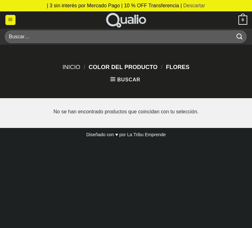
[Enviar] (239, 36)
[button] (10, 20)
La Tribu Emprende (146, 134)
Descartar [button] (194, 5)
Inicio (71, 67)
